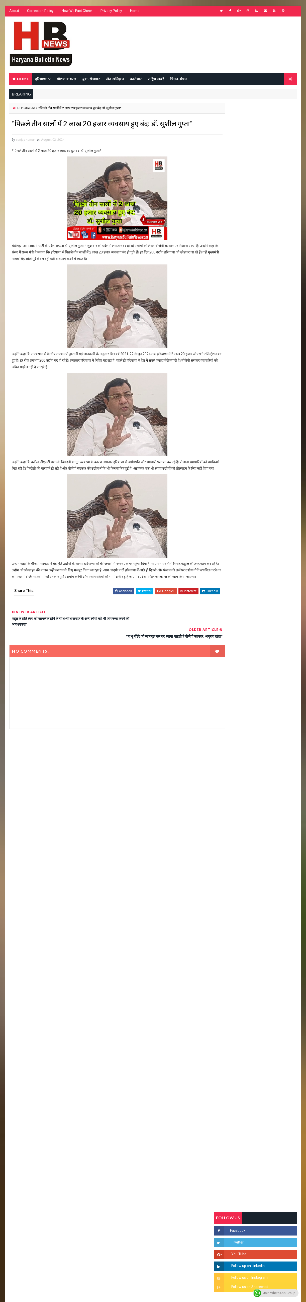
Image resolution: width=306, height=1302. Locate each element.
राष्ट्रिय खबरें (156, 79)
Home (134, 12)
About (14, 12)
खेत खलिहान (115, 79)
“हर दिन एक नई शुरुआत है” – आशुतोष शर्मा (266, 630)
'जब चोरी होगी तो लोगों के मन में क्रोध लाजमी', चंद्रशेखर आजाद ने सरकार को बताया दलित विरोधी (267, 593)
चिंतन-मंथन (178, 79)
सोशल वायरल (66, 79)
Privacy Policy (111, 12)
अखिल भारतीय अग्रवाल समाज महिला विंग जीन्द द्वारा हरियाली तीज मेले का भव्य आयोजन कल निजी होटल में (267, 655)
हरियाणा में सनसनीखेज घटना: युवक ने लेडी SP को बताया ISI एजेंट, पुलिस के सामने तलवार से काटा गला (267, 614)
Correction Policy (40, 12)
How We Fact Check (76, 12)
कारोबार (136, 79)
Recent (228, 483)
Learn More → (26, 1155)
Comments (283, 483)
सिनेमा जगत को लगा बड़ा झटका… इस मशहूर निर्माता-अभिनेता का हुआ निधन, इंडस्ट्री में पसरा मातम (266, 716)
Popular (255, 483)
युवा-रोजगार (91, 79)
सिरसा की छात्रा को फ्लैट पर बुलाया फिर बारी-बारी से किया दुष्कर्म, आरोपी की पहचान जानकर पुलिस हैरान (267, 572)
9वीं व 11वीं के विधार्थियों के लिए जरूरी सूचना (267, 691)
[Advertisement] (107, 801)
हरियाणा (41, 79)
